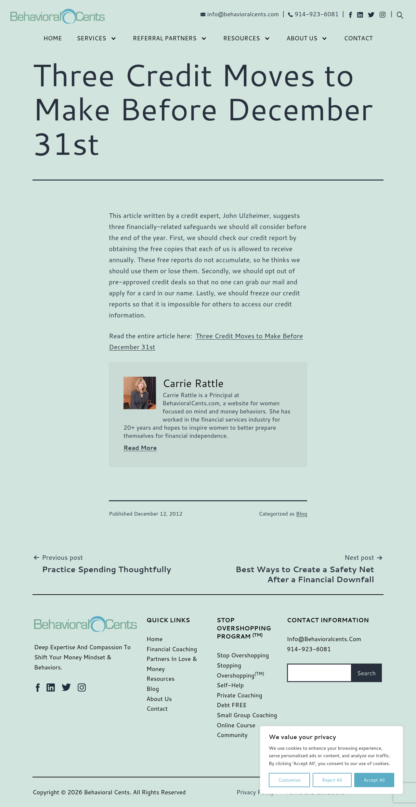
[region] (331, 760)
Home (52, 38)
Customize (289, 780)
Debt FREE (232, 705)
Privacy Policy (255, 792)
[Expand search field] (400, 14)
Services (91, 38)
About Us (302, 38)
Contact (358, 38)
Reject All (332, 780)
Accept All (374, 780)
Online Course (236, 725)
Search (366, 673)
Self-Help (230, 685)
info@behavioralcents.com (243, 14)
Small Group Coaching (247, 715)
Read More (140, 447)
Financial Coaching (172, 649)
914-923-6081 (316, 14)
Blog (301, 513)
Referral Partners (165, 38)
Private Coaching (239, 695)
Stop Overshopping (243, 655)
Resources (241, 38)
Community (232, 735)
